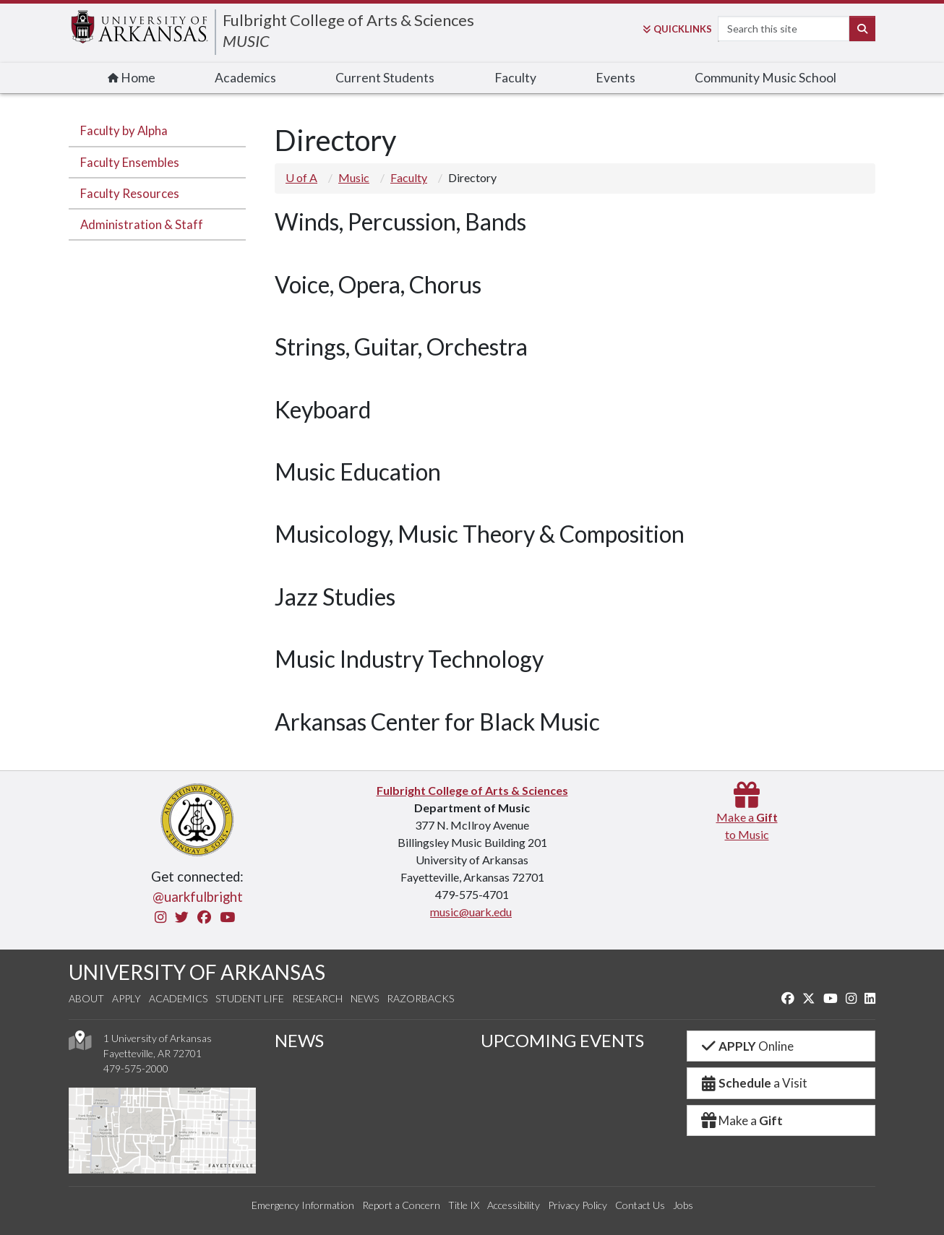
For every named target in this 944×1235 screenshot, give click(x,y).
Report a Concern (401, 1205)
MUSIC (246, 41)
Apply (126, 998)
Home (131, 77)
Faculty (515, 77)
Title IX (463, 1205)
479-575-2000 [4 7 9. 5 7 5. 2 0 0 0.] (135, 1068)
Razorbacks (420, 998)
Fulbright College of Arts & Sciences (348, 20)
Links (677, 29)
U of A (301, 177)
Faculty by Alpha (124, 130)
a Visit (753, 1082)
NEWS (299, 1040)
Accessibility (513, 1205)
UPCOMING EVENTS (562, 1040)
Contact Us (640, 1205)
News (365, 998)
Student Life (249, 998)
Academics (245, 77)
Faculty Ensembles (129, 162)
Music (353, 177)
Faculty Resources (129, 193)
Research (317, 998)
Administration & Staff (141, 224)
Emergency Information (303, 1205)
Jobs (683, 1205)
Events (615, 77)
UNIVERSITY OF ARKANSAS (197, 972)
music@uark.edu (471, 911)
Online (746, 1046)
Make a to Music (747, 817)
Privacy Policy (577, 1205)
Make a (741, 1120)
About (86, 998)
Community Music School (765, 77)
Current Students (384, 77)
